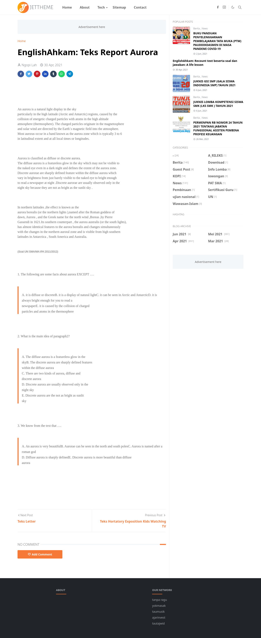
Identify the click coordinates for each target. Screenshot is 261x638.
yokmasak (159, 606)
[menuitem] (67, 7)
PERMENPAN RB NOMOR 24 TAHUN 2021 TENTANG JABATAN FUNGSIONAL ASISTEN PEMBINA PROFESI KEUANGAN (218, 128)
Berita (196, 28)
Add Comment (40, 554)
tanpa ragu (159, 600)
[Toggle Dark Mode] (232, 7)
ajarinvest (158, 617)
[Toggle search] (239, 7)
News (205, 28)
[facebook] (218, 7)
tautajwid (158, 623)
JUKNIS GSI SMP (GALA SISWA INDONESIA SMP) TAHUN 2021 (214, 83)
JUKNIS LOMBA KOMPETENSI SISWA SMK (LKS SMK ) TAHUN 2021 (218, 104)
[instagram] (224, 7)
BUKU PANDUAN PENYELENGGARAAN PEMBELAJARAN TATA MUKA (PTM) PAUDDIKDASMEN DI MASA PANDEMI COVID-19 (217, 41)
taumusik (158, 611)
